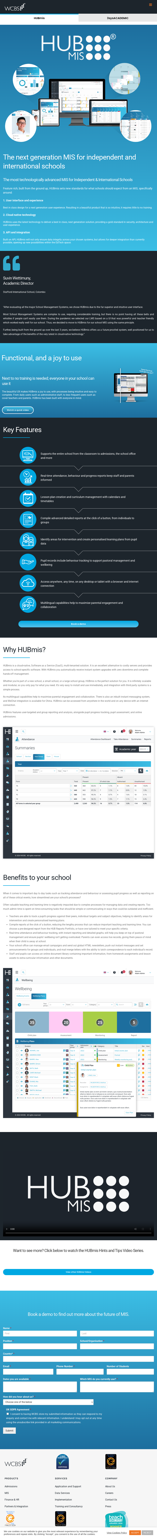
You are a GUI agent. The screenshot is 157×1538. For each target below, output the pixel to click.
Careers (109, 1493)
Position (8, 1341)
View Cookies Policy (117, 1533)
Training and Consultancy (69, 1506)
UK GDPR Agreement (18, 1409)
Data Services (62, 1493)
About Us (110, 1486)
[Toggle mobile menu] (150, 4)
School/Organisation (92, 1341)
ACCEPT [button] (135, 1533)
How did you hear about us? (19, 1396)
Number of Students (118, 1366)
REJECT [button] (147, 1533)
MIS (7, 1493)
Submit (9, 1430)
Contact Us (111, 1499)
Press (108, 1506)
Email (7, 1366)
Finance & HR (12, 1499)
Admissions (11, 1486)
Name (7, 1328)
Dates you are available (17, 1379)
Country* (8, 1353)
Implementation (63, 1499)
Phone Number (65, 1366)
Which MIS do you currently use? (99, 1379)
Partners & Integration (16, 1506)
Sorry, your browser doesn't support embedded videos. (78, 1193)
